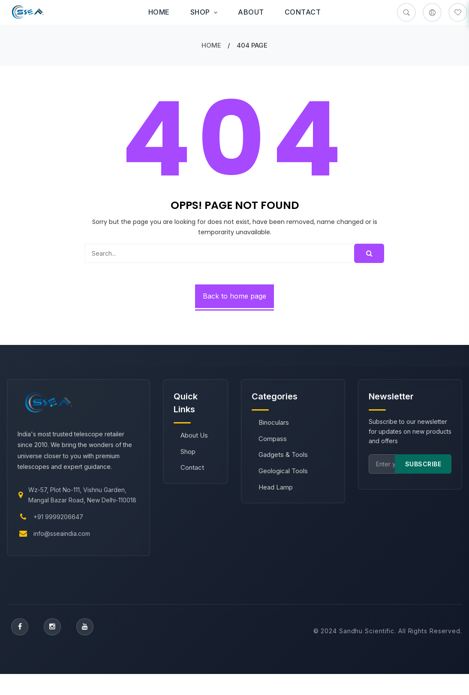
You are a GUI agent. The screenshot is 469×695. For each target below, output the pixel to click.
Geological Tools (283, 471)
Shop (204, 12)
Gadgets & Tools (283, 454)
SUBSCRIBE (423, 464)
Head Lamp (276, 487)
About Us (194, 435)
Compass (273, 439)
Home (159, 12)
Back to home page (234, 296)
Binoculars (274, 422)
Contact (303, 12)
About (251, 12)
